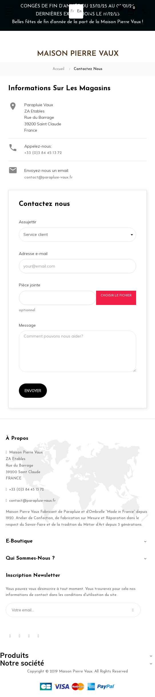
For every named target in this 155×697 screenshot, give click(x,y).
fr (72, 11)
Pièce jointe (29, 285)
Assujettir (27, 221)
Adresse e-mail (33, 253)
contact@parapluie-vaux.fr (48, 177)
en (79, 11)
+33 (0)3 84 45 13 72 (43, 153)
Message (27, 325)
